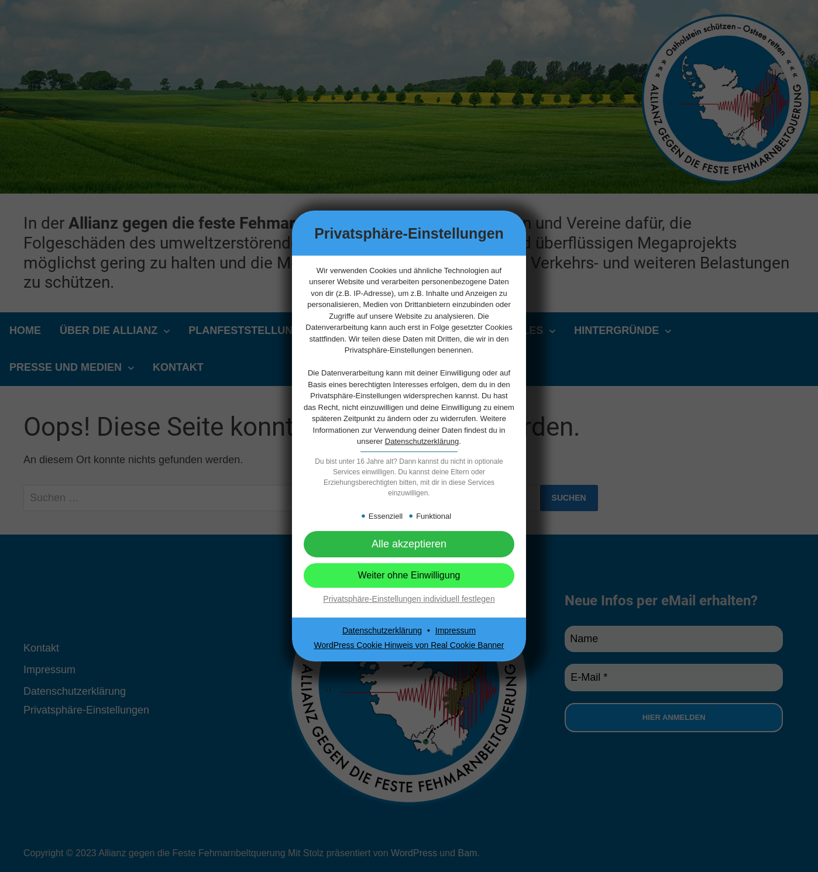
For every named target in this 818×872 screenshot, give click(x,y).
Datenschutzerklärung (422, 441)
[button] (409, 544)
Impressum (455, 630)
